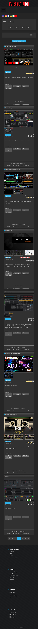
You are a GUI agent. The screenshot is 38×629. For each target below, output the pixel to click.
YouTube (13, 614)
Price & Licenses (14, 557)
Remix (7, 476)
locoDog (31, 502)
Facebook (13, 612)
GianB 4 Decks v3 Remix (12, 169)
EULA (11, 597)
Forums (12, 579)
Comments (17, 104)
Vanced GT (8, 230)
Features (12, 555)
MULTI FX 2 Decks (10, 46)
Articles (12, 577)
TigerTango (8, 108)
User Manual (13, 573)
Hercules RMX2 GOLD (11, 414)
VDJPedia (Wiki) (14, 575)
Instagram (13, 616)
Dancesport (8, 292)
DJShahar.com (30, 195)
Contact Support (14, 572)
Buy (11, 553)
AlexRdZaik (31, 259)
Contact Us (13, 594)
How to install (26, 104)
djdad (32, 71)
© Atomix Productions (19, 627)
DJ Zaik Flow (31, 379)
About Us (12, 592)
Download (12, 551)
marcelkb (31, 318)
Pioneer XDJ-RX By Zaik (12, 353)
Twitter (12, 617)
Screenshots (13, 559)
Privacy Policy (13, 596)
